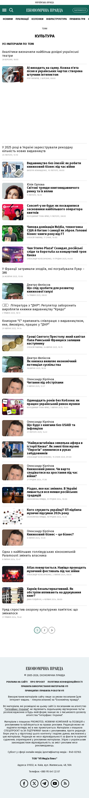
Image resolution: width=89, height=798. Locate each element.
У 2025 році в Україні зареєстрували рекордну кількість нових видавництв (37, 149)
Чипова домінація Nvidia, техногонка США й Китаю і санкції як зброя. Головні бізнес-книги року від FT (57, 230)
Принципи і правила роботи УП (44, 690)
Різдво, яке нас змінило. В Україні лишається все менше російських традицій (52, 492)
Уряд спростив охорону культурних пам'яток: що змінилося (40, 611)
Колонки (37, 19)
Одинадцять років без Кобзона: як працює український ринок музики (53, 402)
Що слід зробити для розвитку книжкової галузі (50, 289)
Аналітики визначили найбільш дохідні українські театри (40, 54)
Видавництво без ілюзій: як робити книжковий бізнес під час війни (54, 165)
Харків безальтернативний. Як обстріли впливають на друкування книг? (54, 592)
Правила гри (77, 19)
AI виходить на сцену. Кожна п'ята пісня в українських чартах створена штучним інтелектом (54, 71)
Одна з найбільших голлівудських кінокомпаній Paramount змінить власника (38, 554)
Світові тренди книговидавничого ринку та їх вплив (53, 189)
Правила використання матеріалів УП (44, 686)
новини (8, 19)
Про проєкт (37, 682)
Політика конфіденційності (65, 682)
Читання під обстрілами (45, 382)
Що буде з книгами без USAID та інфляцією (51, 426)
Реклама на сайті (17, 682)
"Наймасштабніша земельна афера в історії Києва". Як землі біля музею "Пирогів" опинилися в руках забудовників (55, 448)
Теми (44, 28)
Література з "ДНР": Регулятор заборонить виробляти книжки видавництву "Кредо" (39, 307)
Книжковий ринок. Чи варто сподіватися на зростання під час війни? (52, 472)
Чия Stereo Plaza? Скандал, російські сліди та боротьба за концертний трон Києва (56, 251)
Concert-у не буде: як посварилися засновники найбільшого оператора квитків (54, 209)
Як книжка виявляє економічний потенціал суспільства (51, 363)
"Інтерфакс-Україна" (17, 709)
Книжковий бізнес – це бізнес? (50, 534)
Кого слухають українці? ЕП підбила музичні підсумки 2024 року (54, 511)
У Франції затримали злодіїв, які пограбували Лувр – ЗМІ (43, 271)
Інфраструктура (56, 19)
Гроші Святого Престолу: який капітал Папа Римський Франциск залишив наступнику (56, 340)
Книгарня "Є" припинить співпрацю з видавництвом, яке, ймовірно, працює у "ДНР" (43, 323)
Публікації (22, 19)
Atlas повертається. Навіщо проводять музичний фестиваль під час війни (56, 569)
